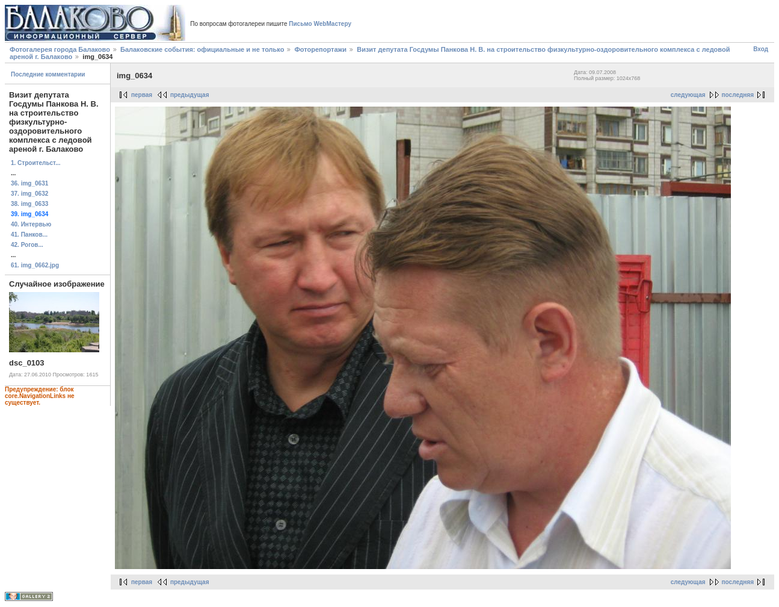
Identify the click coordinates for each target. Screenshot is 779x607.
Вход (760, 49)
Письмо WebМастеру (320, 23)
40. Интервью (31, 224)
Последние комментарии (48, 74)
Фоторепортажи (320, 49)
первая (141, 95)
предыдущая (189, 95)
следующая (688, 95)
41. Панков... (29, 234)
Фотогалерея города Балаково (60, 49)
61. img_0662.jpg (35, 265)
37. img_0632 (29, 193)
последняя (738, 95)
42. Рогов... (27, 244)
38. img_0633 (29, 204)
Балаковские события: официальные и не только (202, 49)
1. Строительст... (35, 163)
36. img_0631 (29, 183)
